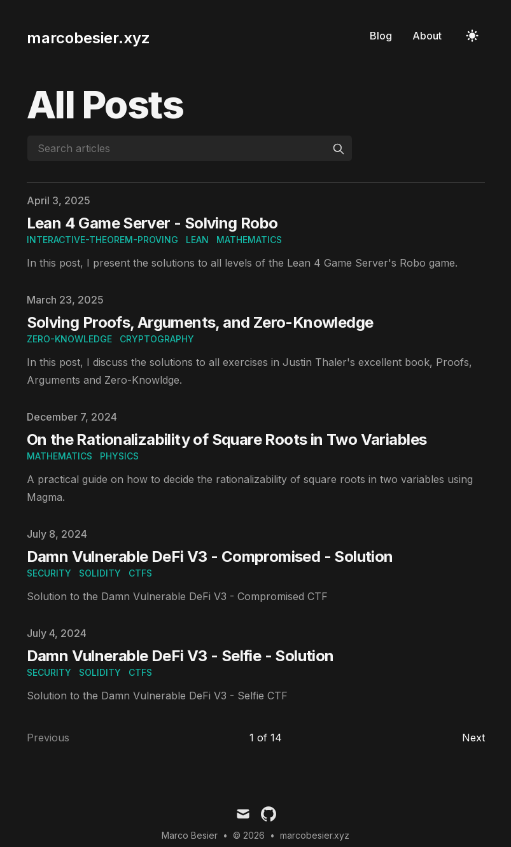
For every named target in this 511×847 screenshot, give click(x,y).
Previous (48, 737)
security (49, 573)
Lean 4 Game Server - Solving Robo (152, 223)
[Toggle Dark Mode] (472, 35)
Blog (381, 35)
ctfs (140, 573)
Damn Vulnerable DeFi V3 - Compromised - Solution (210, 556)
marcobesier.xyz (314, 835)
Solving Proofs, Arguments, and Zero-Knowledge (200, 322)
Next (473, 737)
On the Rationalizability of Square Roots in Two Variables (227, 439)
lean (197, 239)
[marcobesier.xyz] (88, 35)
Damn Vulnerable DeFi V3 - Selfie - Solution (180, 656)
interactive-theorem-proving (102, 239)
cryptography (157, 338)
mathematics (249, 239)
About (427, 35)
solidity (100, 573)
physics (119, 456)
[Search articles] (190, 148)
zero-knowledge (69, 338)
